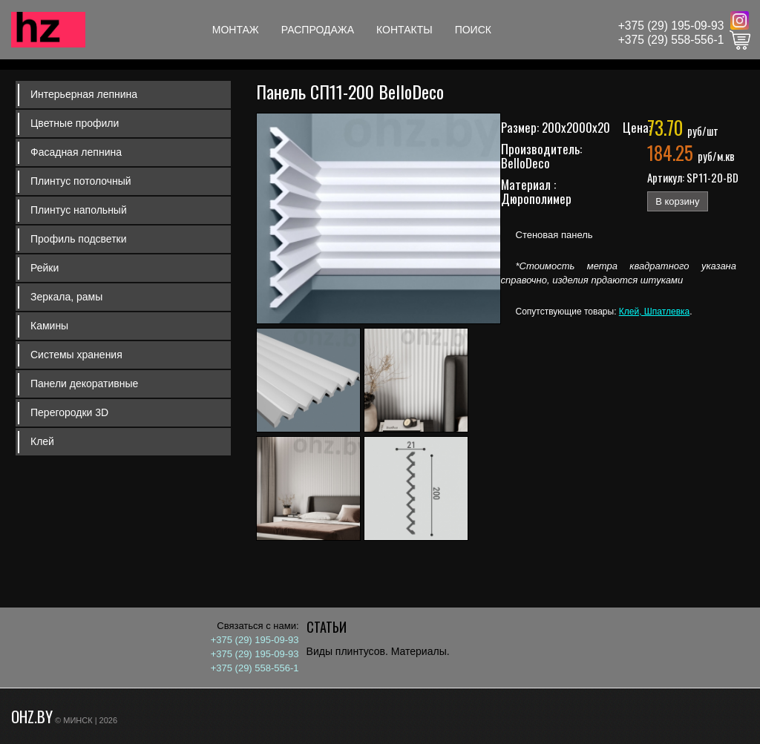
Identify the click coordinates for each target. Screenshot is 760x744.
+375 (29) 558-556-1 (671, 39)
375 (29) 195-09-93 (674, 25)
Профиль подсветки (78, 239)
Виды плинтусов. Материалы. (378, 651)
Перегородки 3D (69, 412)
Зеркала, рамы (66, 297)
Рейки (44, 268)
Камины (49, 326)
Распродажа (317, 30)
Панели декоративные (84, 383)
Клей (42, 441)
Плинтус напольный (78, 210)
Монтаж (235, 30)
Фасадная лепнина (76, 152)
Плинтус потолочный (80, 181)
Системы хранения (76, 355)
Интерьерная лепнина (83, 94)
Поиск (473, 30)
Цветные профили (74, 123)
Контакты (404, 30)
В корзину (677, 201)
